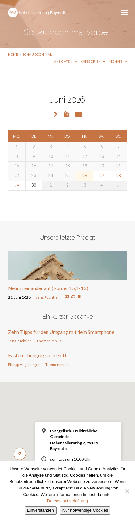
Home (13, 54)
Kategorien (92, 61)
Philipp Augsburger (24, 364)
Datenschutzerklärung (67, 500)
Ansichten (65, 61)
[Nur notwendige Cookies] (127, 491)
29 (17, 185)
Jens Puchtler (47, 297)
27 (101, 175)
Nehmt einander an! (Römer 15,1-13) (48, 288)
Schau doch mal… (38, 54)
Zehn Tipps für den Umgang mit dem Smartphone (61, 332)
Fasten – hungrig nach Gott (37, 355)
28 (118, 175)
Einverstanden (40, 510)
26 (84, 175)
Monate (118, 61)
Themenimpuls (49, 341)
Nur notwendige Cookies (85, 510)
